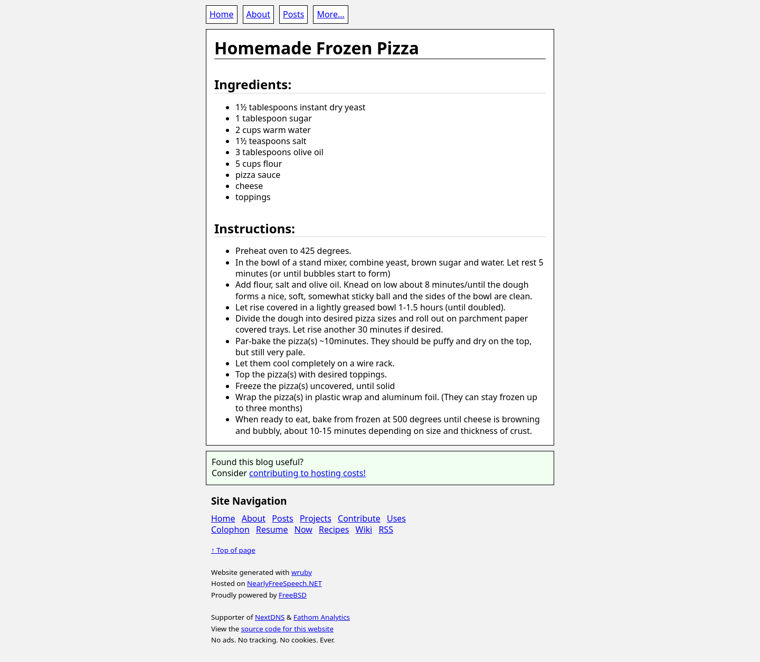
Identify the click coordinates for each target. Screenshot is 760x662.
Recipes (334, 529)
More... (330, 14)
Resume (272, 529)
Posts (293, 14)
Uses (396, 518)
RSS (385, 529)
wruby (301, 572)
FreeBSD (293, 595)
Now (303, 529)
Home (222, 14)
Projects (315, 518)
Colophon (230, 529)
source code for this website (287, 628)
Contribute (359, 518)
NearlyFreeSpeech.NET (284, 583)
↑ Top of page (233, 550)
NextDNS (269, 617)
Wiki (364, 529)
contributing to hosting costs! (307, 473)
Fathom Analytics (321, 617)
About (258, 14)
